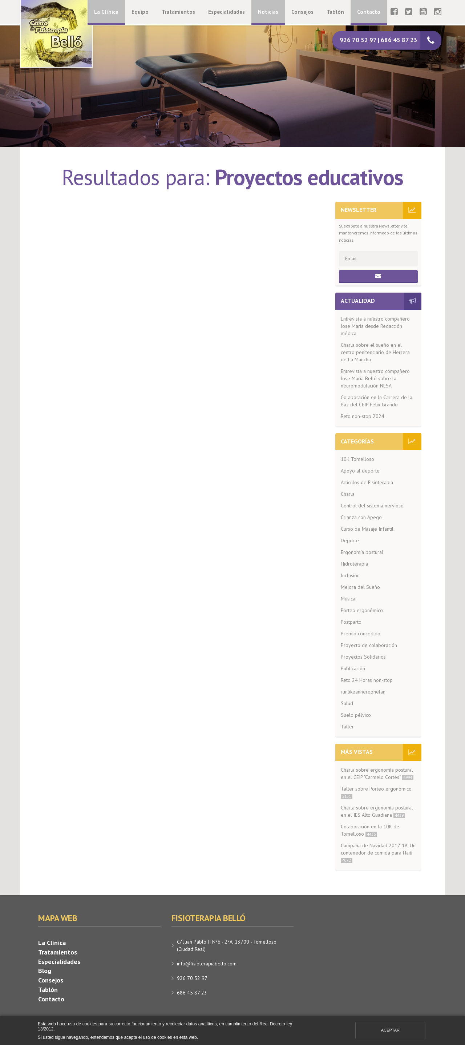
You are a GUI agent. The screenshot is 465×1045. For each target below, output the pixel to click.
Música (348, 598)
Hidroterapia (354, 563)
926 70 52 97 (192, 978)
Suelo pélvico (356, 715)
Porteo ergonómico (362, 610)
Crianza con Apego (361, 517)
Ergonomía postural (362, 552)
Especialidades (226, 11)
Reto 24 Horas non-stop (367, 680)
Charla (348, 494)
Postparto (351, 622)
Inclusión (350, 575)
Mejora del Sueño (360, 587)
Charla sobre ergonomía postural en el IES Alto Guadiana (377, 811)
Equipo (140, 11)
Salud (347, 703)
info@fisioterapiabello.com (206, 963)
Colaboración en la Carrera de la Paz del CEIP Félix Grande (376, 401)
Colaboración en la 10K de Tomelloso (370, 830)
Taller (347, 726)
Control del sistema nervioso (372, 505)
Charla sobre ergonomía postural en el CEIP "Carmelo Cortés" (377, 773)
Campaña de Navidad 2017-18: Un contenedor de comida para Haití (378, 852)
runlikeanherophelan (363, 691)
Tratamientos (178, 11)
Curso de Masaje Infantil (367, 529)
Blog (44, 970)
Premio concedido (360, 633)
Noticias (268, 11)
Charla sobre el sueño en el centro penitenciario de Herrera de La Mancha (375, 352)
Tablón (335, 11)
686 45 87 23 (192, 992)
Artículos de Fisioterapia (367, 482)
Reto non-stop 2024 (362, 416)
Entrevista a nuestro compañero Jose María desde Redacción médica (375, 326)
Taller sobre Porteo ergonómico (376, 792)
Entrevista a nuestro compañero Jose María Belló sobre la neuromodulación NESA (375, 378)
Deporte (350, 540)
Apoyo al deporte (360, 470)
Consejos (302, 11)
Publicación (353, 668)
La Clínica (106, 11)
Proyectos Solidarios (363, 657)
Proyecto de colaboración (369, 645)
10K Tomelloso (357, 459)
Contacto (368, 11)
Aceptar (390, 1030)
